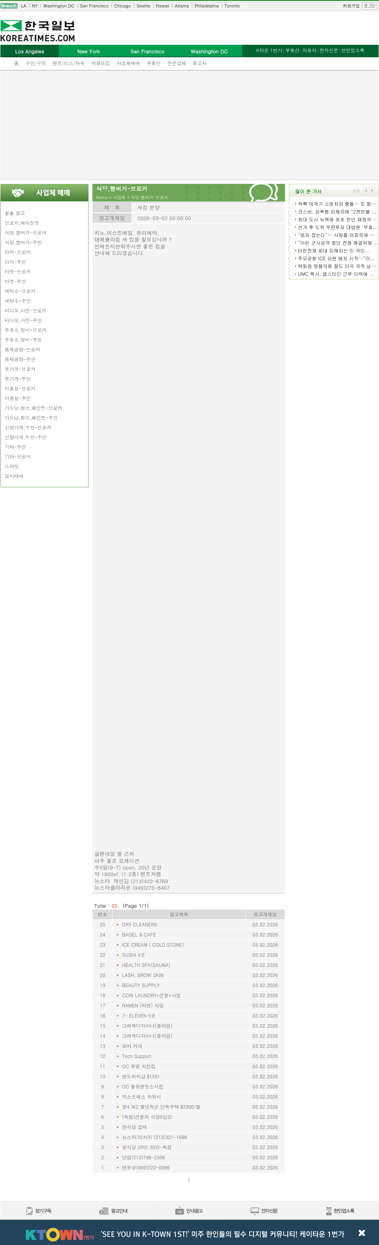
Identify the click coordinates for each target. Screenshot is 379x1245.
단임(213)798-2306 (143, 1157)
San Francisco (94, 6)
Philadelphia (207, 6)
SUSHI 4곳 (133, 954)
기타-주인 (15, 446)
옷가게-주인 (18, 378)
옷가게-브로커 (20, 368)
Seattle (143, 6)
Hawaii (162, 6)
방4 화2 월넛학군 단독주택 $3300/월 (161, 1106)
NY (34, 6)
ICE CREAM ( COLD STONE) (153, 944)
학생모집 (100, 63)
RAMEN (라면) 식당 (143, 1005)
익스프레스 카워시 (141, 1096)
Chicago (122, 6)
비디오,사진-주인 (23, 320)
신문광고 (113, 1211)
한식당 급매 (134, 1126)
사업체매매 (128, 63)
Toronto (232, 6)
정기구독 (38, 1211)
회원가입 (351, 6)
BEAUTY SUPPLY (140, 985)
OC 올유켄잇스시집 (142, 1086)
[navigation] (189, 6)
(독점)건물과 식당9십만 (147, 1116)
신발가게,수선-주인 (26, 437)
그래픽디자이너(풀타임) (147, 1025)
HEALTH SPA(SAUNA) (146, 964)
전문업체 (176, 63)
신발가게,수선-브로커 (28, 427)
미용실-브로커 (20, 388)
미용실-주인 (18, 398)
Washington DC (58, 6)
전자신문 (328, 50)
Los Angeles (29, 51)
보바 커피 (132, 1045)
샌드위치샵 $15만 (140, 1076)
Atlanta (182, 6)
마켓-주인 (15, 281)
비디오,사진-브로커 (26, 310)
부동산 (154, 63)
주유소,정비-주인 (23, 339)
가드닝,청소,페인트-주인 (31, 417)
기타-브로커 (18, 456)
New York (88, 51)
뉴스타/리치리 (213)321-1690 (154, 1137)
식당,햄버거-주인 (23, 242)
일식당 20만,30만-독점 (147, 1147)
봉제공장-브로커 (22, 349)
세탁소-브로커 (20, 290)
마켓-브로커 (18, 271)
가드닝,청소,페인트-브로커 (33, 407)
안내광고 (189, 1211)
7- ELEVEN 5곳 (139, 1015)
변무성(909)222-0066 (146, 1167)
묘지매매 (14, 476)
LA (23, 6)
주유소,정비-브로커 (26, 329)
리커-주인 (15, 261)
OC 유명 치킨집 (139, 1066)
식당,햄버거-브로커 (26, 232)
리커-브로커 (18, 252)
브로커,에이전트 (22, 222)
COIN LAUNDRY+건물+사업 (151, 995)
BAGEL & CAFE (139, 934)
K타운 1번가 (269, 50)
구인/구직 (35, 63)
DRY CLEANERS (139, 924)
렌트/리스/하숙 (69, 63)
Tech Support (136, 1056)
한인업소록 (353, 50)
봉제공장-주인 (20, 359)
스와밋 (12, 466)
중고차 (200, 63)
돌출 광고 (15, 213)
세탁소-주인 (18, 300)
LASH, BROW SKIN (142, 975)
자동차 (309, 50)
